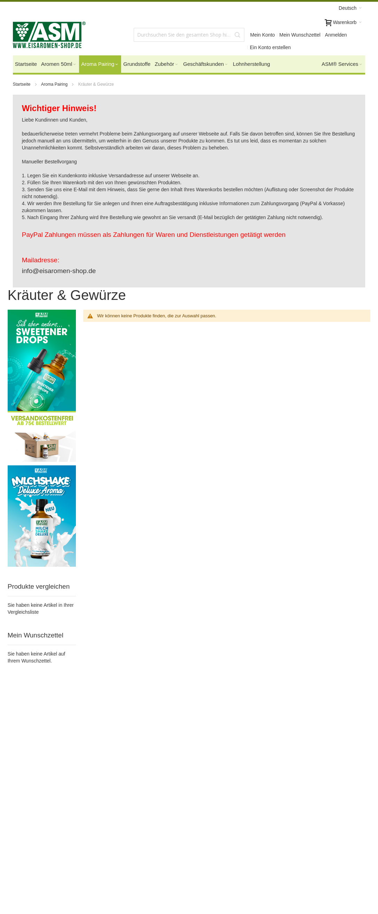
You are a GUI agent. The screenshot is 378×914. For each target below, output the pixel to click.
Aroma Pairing (55, 84)
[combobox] (189, 35)
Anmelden (336, 35)
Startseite (22, 84)
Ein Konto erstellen (270, 47)
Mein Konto (262, 35)
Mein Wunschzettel (300, 35)
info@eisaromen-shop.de (59, 270)
